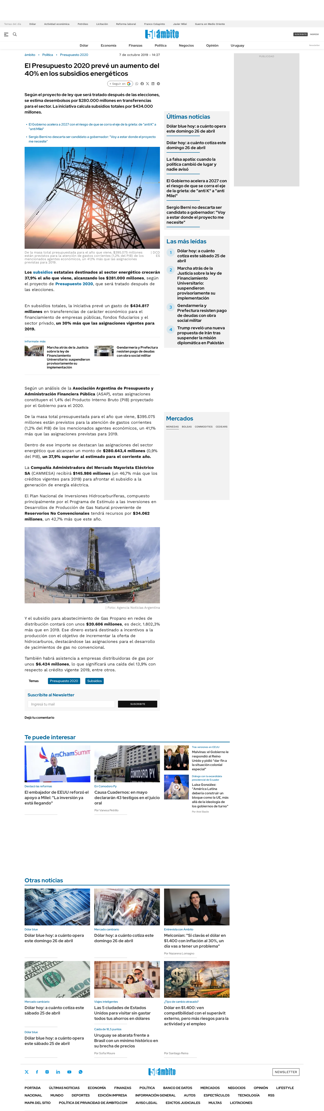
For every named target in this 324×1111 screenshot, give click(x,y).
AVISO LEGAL (146, 1103)
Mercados (210, 1088)
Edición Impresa (112, 1095)
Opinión (212, 45)
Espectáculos (217, 1095)
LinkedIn (58, 1072)
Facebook (37, 1072)
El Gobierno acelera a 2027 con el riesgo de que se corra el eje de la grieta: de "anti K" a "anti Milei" (197, 188)
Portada (33, 1088)
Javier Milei (180, 24)
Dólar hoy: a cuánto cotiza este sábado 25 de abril (201, 255)
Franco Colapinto (154, 24)
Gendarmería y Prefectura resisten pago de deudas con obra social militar (137, 351)
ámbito (30, 55)
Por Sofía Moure (104, 1053)
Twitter (27, 1072)
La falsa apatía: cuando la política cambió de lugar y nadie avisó (192, 164)
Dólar (32, 24)
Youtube (69, 1072)
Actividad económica (56, 24)
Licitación (102, 24)
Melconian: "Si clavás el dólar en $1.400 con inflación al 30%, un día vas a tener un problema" (195, 941)
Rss (271, 1095)
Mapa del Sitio (38, 1103)
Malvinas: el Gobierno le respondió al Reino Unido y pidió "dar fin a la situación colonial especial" (210, 760)
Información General (155, 1095)
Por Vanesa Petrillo (106, 810)
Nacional (33, 1095)
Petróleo (83, 24)
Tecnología (249, 1095)
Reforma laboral (126, 24)
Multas (215, 1103)
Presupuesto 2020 (74, 55)
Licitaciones (241, 1103)
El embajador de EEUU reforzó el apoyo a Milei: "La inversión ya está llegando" (57, 798)
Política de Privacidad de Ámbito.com (93, 1103)
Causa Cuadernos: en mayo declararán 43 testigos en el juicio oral (127, 798)
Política (161, 45)
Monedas (172, 426)
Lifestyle (285, 1088)
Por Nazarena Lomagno (179, 953)
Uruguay (237, 45)
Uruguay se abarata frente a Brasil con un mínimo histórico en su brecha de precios (126, 1041)
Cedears (222, 426)
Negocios (186, 45)
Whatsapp (80, 1072)
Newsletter (314, 45)
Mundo (56, 1095)
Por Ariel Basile (200, 811)
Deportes (81, 1095)
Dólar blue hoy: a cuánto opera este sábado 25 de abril (54, 1040)
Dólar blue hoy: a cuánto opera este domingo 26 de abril (196, 128)
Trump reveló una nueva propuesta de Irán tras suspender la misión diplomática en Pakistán (201, 335)
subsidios (43, 272)
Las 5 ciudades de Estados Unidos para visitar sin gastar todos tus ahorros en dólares (122, 1013)
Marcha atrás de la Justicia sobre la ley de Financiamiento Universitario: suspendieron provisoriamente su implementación (68, 357)
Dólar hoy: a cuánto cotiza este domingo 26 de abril (196, 145)
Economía (108, 45)
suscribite (301, 34)
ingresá (314, 34)
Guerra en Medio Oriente (210, 24)
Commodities (204, 426)
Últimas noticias (64, 1088)
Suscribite (137, 704)
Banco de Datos (177, 1088)
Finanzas (135, 45)
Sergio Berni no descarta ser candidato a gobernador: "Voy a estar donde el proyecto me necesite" (196, 215)
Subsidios (94, 681)
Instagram (47, 1072)
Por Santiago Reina (176, 1053)
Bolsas (187, 426)
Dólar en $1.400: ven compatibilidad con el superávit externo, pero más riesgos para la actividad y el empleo (196, 1015)
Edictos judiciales (183, 1103)
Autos (189, 1095)
